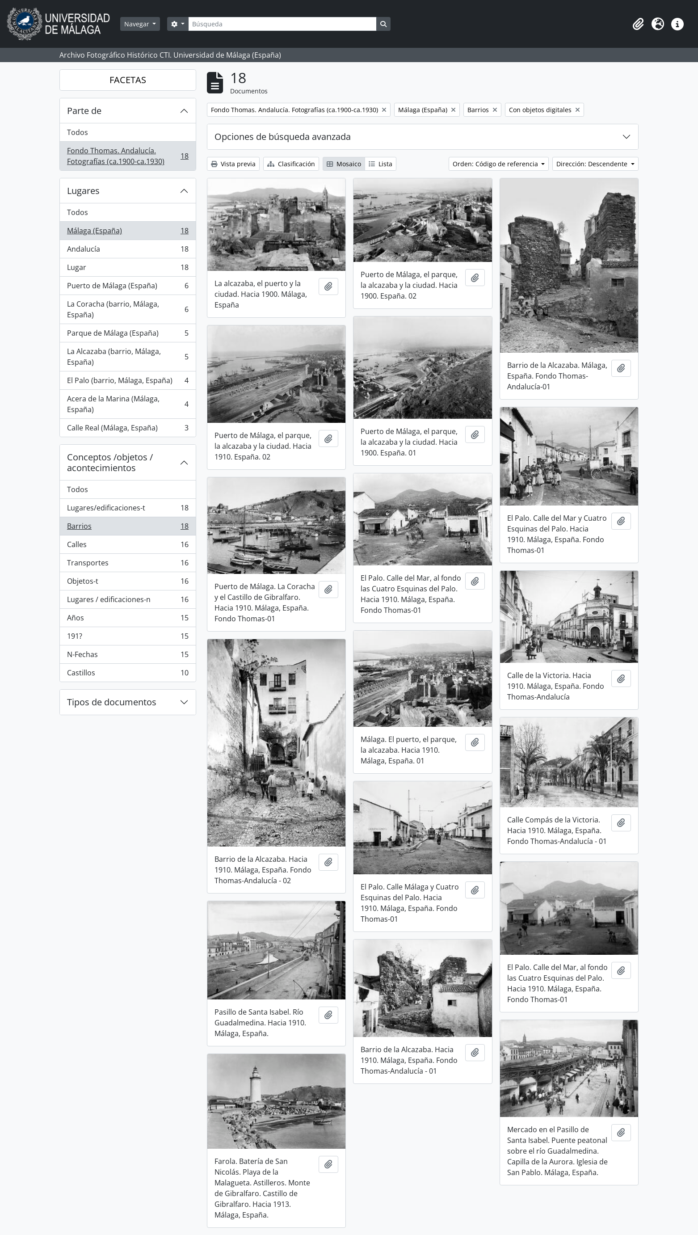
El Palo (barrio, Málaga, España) (128, 382)
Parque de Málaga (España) (128, 335)
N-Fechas (128, 656)
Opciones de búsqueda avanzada (282, 137)
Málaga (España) (128, 232)
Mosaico (344, 164)
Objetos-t (128, 583)
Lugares (83, 191)
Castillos (128, 674)
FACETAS (127, 80)
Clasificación (291, 164)
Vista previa (233, 164)
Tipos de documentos (111, 702)
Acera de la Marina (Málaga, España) (128, 404)
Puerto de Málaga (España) (128, 287)
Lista (380, 164)
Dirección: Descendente (592, 164)
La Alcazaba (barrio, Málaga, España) (128, 356)
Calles (128, 546)
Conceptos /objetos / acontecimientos (110, 462)
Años (128, 619)
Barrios (128, 528)
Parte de (84, 111)
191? (128, 638)
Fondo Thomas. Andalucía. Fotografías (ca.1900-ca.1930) (128, 156)
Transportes (128, 564)
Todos (77, 132)
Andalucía (128, 251)
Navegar (137, 24)
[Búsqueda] (282, 24)
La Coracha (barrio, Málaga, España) (128, 309)
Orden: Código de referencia (496, 164)
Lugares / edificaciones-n (128, 601)
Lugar (128, 269)
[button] (638, 24)
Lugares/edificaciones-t (128, 509)
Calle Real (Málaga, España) (128, 429)
